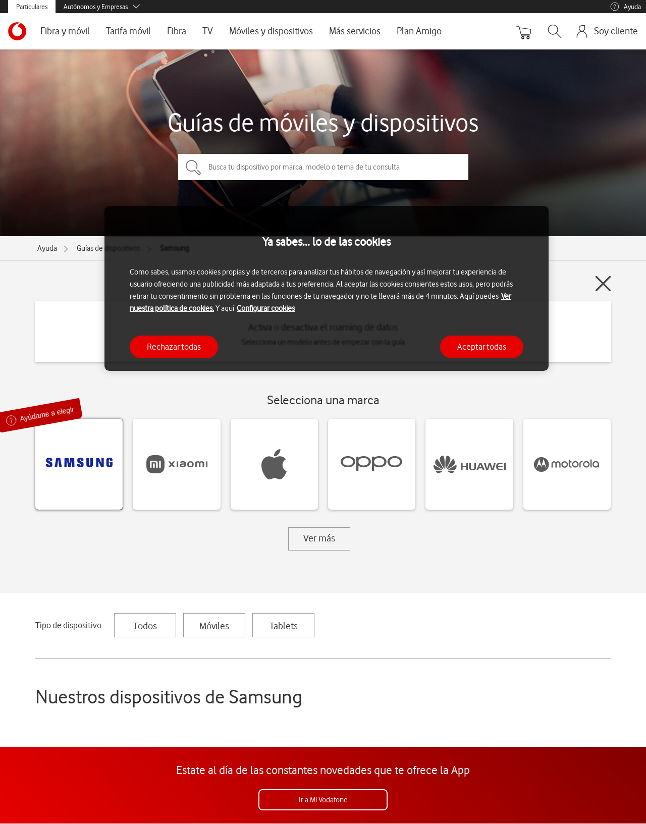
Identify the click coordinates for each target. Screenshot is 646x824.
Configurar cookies (266, 308)
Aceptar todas (481, 347)
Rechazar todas (174, 347)
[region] (326, 288)
